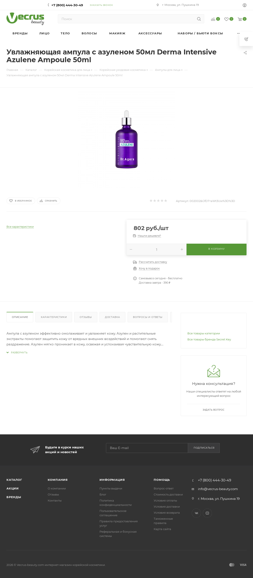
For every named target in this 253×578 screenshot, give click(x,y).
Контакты (55, 500)
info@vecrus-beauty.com (218, 489)
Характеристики (54, 317)
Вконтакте (196, 513)
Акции (12, 488)
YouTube (207, 513)
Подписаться (204, 447)
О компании (57, 488)
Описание (20, 317)
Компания (58, 479)
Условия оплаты (165, 500)
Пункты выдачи (111, 488)
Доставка (112, 317)
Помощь (162, 479)
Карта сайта (162, 529)
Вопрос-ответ (164, 488)
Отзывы (86, 317)
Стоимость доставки (168, 494)
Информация (112, 479)
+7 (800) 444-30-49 (67, 5)
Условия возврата (167, 512)
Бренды (13, 497)
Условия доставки (167, 506)
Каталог (14, 479)
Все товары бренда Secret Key (209, 339)
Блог (103, 494)
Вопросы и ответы (148, 317)
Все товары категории (203, 333)
